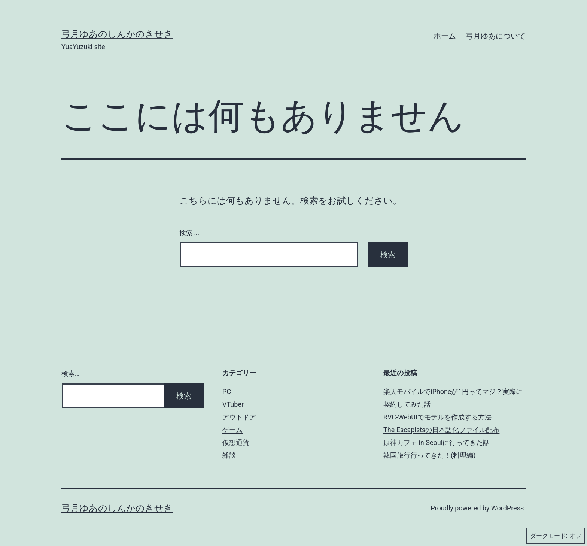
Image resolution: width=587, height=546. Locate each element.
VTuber (233, 404)
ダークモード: (555, 535)
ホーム (445, 35)
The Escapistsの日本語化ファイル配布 (441, 430)
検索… (189, 233)
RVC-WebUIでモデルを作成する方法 (437, 417)
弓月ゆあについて (496, 35)
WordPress (507, 508)
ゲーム (232, 430)
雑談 (229, 455)
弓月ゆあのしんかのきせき (117, 34)
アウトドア (239, 417)
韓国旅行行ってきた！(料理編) (429, 455)
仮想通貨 (235, 442)
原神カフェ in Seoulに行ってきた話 (436, 442)
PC (226, 391)
